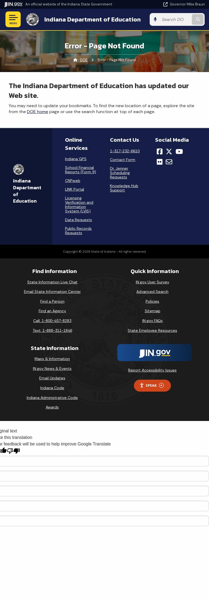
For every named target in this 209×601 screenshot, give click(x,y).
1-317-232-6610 (125, 150)
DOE (83, 60)
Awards (52, 407)
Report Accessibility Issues (152, 370)
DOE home (37, 111)
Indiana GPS (76, 158)
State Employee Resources (152, 330)
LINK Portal (74, 189)
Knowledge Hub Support (124, 187)
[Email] (169, 162)
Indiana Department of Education (92, 19)
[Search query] (175, 19)
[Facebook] (159, 151)
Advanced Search (152, 291)
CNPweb (72, 180)
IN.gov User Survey (152, 281)
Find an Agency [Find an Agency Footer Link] (52, 310)
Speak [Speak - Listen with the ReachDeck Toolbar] (151, 385)
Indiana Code (52, 387)
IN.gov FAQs (152, 320)
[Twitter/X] (169, 151)
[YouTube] (179, 151)
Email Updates (52, 378)
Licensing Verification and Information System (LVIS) (79, 204)
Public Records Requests (78, 230)
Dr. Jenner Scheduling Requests (120, 172)
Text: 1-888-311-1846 (52, 330)
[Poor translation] (13, 450)
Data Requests (78, 219)
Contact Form (122, 159)
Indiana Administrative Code (52, 397)
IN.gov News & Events (52, 368)
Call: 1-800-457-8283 (52, 320)
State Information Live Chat (52, 281)
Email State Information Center (52, 291)
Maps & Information (52, 358)
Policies (152, 301)
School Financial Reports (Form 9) (80, 169)
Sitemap (152, 310)
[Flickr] (159, 162)
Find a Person (52, 301)
